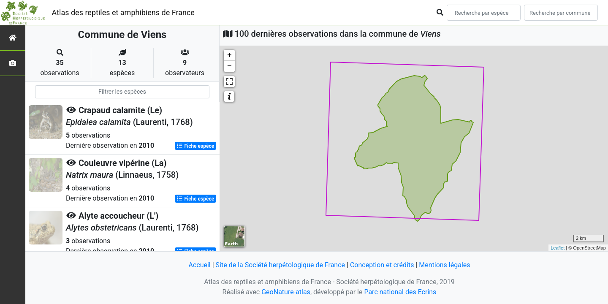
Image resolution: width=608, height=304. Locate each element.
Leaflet (558, 247)
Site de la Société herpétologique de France (280, 265)
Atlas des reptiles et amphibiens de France (123, 12)
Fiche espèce (195, 146)
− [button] (229, 66)
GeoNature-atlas (285, 292)
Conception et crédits (382, 265)
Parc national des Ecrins (400, 292)
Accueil (199, 265)
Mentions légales (444, 265)
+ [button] (229, 55)
